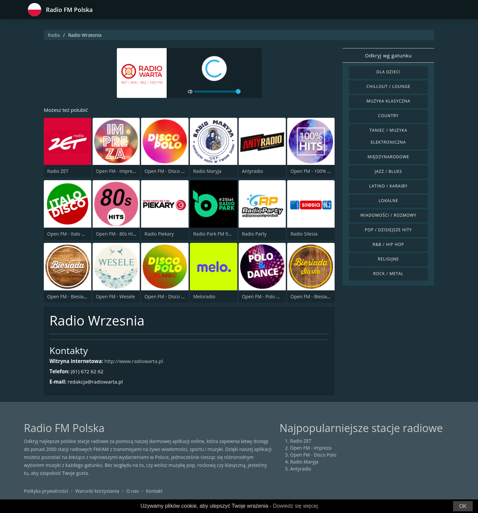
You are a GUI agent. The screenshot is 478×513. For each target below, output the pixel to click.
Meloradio (204, 297)
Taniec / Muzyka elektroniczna (388, 136)
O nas (132, 491)
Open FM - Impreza (116, 172)
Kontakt (154, 491)
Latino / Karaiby (388, 186)
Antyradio (252, 172)
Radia (54, 35)
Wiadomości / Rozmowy (388, 215)
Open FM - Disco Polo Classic (175, 297)
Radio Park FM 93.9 (214, 234)
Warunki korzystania (97, 491)
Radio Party (254, 234)
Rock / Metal (388, 273)
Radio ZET (57, 172)
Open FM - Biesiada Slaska (318, 297)
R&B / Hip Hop (388, 244)
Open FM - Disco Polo (167, 172)
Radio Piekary (159, 234)
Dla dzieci (388, 72)
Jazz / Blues (388, 171)
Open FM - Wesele (115, 297)
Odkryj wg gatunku (388, 55)
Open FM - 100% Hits (313, 172)
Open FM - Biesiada (68, 297)
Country (388, 115)
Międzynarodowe (388, 157)
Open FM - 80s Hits (116, 234)
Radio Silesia (303, 234)
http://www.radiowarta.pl (139, 361)
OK (463, 506)
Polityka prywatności (46, 491)
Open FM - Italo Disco (70, 234)
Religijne (388, 259)
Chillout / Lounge (388, 86)
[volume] (217, 92)
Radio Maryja (207, 172)
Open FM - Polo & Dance (268, 297)
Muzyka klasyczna (388, 101)
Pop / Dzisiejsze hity (388, 230)
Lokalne (388, 200)
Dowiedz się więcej (295, 506)
